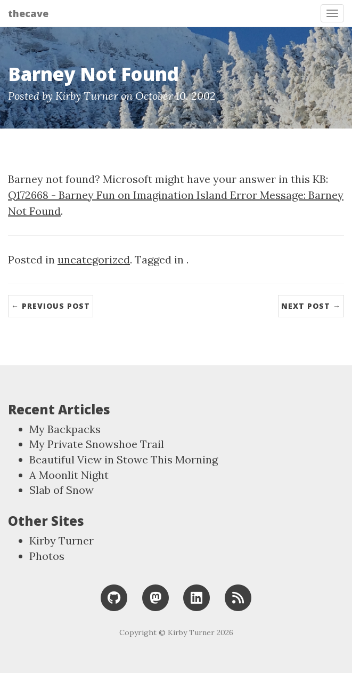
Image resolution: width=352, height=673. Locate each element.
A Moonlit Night (69, 475)
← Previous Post (50, 306)
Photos (46, 556)
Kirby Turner (61, 540)
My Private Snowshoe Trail (96, 444)
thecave (28, 13)
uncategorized (94, 259)
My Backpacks (65, 429)
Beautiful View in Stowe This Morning (123, 459)
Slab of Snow (61, 489)
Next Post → (311, 306)
